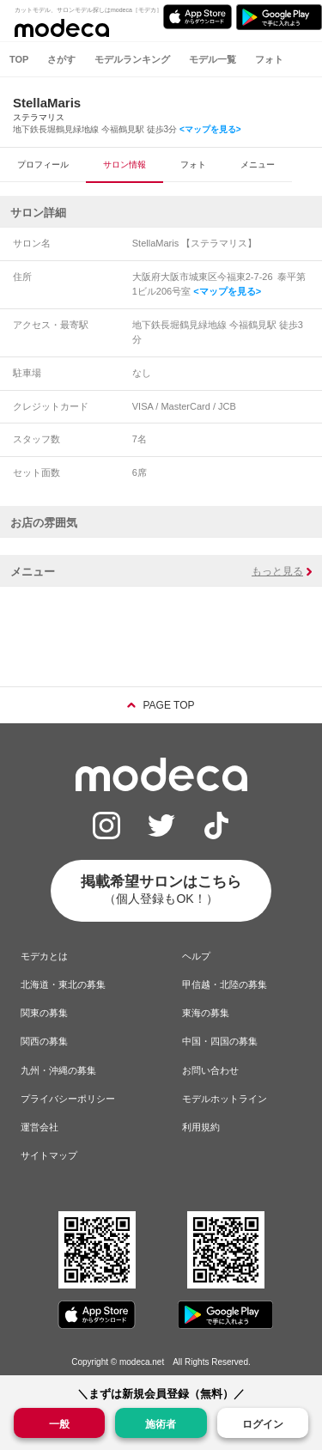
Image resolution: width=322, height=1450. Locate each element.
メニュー (257, 164)
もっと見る (277, 571)
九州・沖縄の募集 (58, 1070)
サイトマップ (49, 1155)
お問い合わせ (210, 1070)
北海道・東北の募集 (63, 984)
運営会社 (39, 1127)
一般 (59, 1423)
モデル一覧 (212, 59)
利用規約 (201, 1127)
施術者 (160, 1423)
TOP (18, 59)
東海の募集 (205, 1013)
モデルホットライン (224, 1099)
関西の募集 (44, 1041)
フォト (269, 59)
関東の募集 (44, 1013)
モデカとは (44, 956)
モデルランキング (132, 59)
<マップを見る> (210, 129)
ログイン (262, 1423)
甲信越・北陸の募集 (224, 984)
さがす (61, 59)
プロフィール (43, 164)
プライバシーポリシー (68, 1099)
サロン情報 (124, 164)
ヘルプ (196, 956)
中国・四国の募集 (220, 1041)
